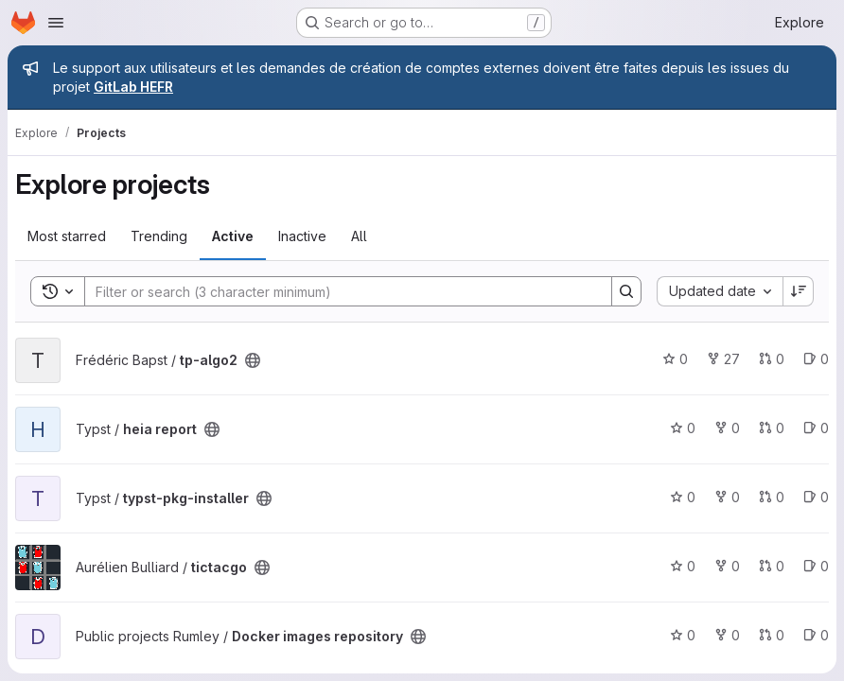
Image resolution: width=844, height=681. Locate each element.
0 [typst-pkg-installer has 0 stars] (682, 497)
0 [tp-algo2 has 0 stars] (675, 359)
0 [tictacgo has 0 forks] (727, 566)
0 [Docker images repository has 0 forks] (727, 635)
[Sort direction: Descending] (798, 291)
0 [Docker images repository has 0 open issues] (816, 635)
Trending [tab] (159, 236)
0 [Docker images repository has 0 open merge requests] (771, 635)
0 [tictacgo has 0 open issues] (816, 566)
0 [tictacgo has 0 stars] (682, 566)
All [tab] (359, 236)
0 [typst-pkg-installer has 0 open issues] (816, 497)
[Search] (339, 291)
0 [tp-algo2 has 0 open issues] (816, 359)
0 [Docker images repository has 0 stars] (682, 635)
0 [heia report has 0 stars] (682, 428)
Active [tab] (233, 236)
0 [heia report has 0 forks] (727, 428)
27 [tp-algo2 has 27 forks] (723, 359)
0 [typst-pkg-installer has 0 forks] (727, 497)
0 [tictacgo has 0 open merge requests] (771, 566)
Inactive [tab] (302, 236)
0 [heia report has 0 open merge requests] (771, 428)
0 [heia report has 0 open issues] (816, 428)
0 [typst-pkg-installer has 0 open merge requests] (771, 497)
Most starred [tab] (66, 236)
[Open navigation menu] (56, 23)
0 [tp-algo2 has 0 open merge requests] (771, 359)
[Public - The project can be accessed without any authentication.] (252, 360)
